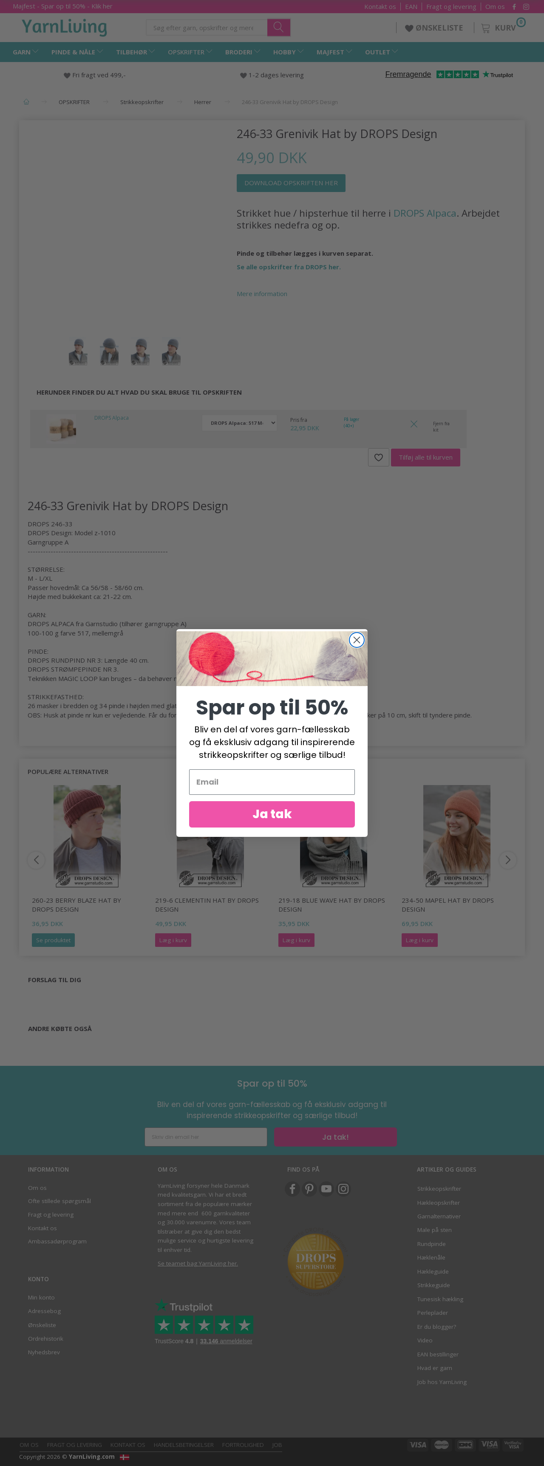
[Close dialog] (356, 640)
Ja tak (272, 814)
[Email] (272, 782)
